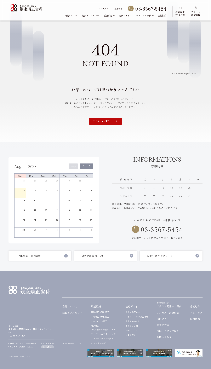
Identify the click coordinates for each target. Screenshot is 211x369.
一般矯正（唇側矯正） (101, 316)
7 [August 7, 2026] (80, 190)
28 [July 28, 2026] (46, 180)
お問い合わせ (164, 337)
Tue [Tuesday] (43, 176)
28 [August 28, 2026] (80, 219)
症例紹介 (162, 15)
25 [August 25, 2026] (46, 219)
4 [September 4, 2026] (80, 229)
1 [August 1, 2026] (91, 180)
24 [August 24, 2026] (35, 219)
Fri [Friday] (76, 176)
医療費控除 (130, 335)
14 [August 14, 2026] (80, 200)
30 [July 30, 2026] (69, 180)
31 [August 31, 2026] (35, 229)
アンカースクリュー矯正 (102, 338)
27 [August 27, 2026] (69, 219)
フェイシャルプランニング (103, 334)
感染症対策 (163, 325)
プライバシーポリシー (71, 343)
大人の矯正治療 (132, 312)
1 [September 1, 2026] (46, 229)
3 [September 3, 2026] (69, 229)
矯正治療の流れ (132, 321)
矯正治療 (109, 15)
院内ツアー (163, 318)
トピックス (103, 8)
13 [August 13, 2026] (69, 200)
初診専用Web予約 (180, 11)
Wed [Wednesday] (54, 176)
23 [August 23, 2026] (24, 219)
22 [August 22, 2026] (91, 210)
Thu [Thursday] (65, 176)
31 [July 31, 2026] (80, 180)
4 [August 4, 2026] (46, 190)
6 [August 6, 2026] (69, 190)
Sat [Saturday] (87, 176)
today (73, 166)
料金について (131, 330)
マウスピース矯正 (99, 321)
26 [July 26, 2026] (24, 180)
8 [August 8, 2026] (91, 190)
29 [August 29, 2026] (91, 219)
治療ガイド (125, 15)
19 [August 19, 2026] (57, 210)
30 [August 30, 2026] (24, 229)
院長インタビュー (90, 15)
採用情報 (118, 8)
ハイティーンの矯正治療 (136, 316)
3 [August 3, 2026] (35, 190)
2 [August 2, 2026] (24, 190)
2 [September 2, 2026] (57, 229)
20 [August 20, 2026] (69, 210)
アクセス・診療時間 (168, 312)
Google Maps (47, 347)
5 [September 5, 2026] (91, 229)
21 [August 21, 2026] (80, 210)
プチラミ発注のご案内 (169, 304)
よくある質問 (131, 325)
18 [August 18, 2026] (46, 210)
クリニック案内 (145, 15)
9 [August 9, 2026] (24, 200)
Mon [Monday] (31, 176)
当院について (71, 15)
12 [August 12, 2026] (57, 200)
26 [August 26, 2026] (57, 219)
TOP (171, 73)
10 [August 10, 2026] (35, 200)
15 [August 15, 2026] (91, 200)
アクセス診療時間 (195, 11)
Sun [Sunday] (20, 176)
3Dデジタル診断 (98, 343)
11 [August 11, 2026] (46, 200)
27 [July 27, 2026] (35, 180)
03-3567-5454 (147, 9)
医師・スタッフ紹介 (168, 331)
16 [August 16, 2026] (24, 210)
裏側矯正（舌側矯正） (101, 312)
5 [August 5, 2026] (57, 190)
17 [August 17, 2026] (35, 210)
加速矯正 (95, 325)
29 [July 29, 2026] (57, 180)
